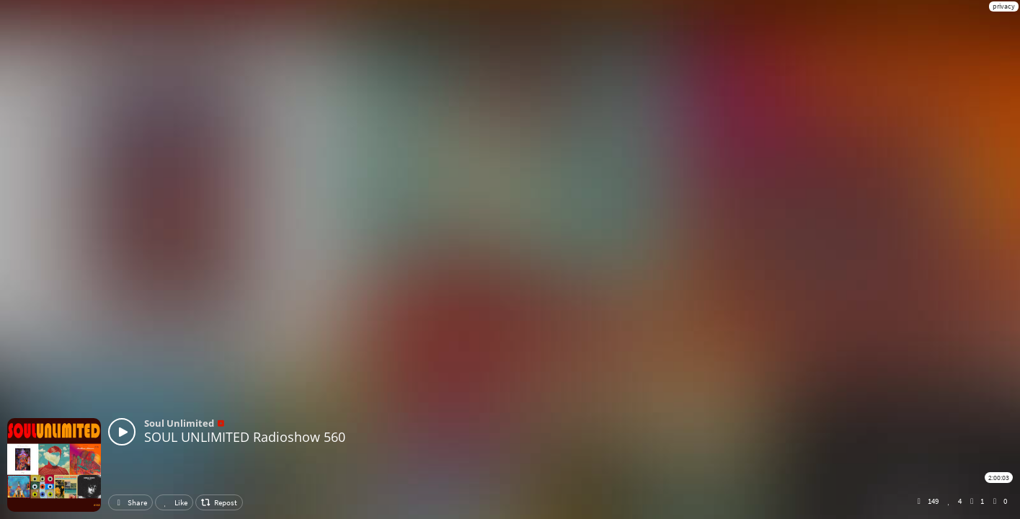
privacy (1004, 6)
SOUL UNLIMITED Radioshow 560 (244, 436)
